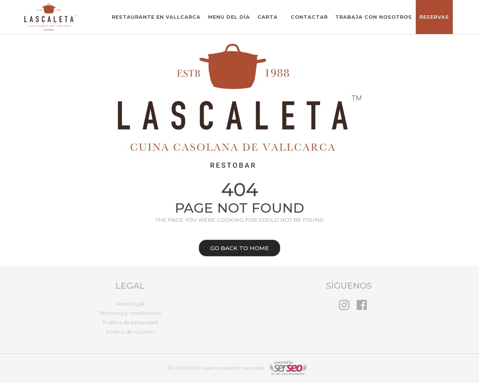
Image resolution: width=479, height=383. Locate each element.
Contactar (309, 17)
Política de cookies (130, 331)
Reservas (434, 17)
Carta (267, 17)
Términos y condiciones (130, 313)
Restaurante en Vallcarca (156, 17)
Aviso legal (130, 303)
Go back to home (234, 248)
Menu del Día (229, 17)
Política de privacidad (130, 322)
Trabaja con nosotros (373, 17)
